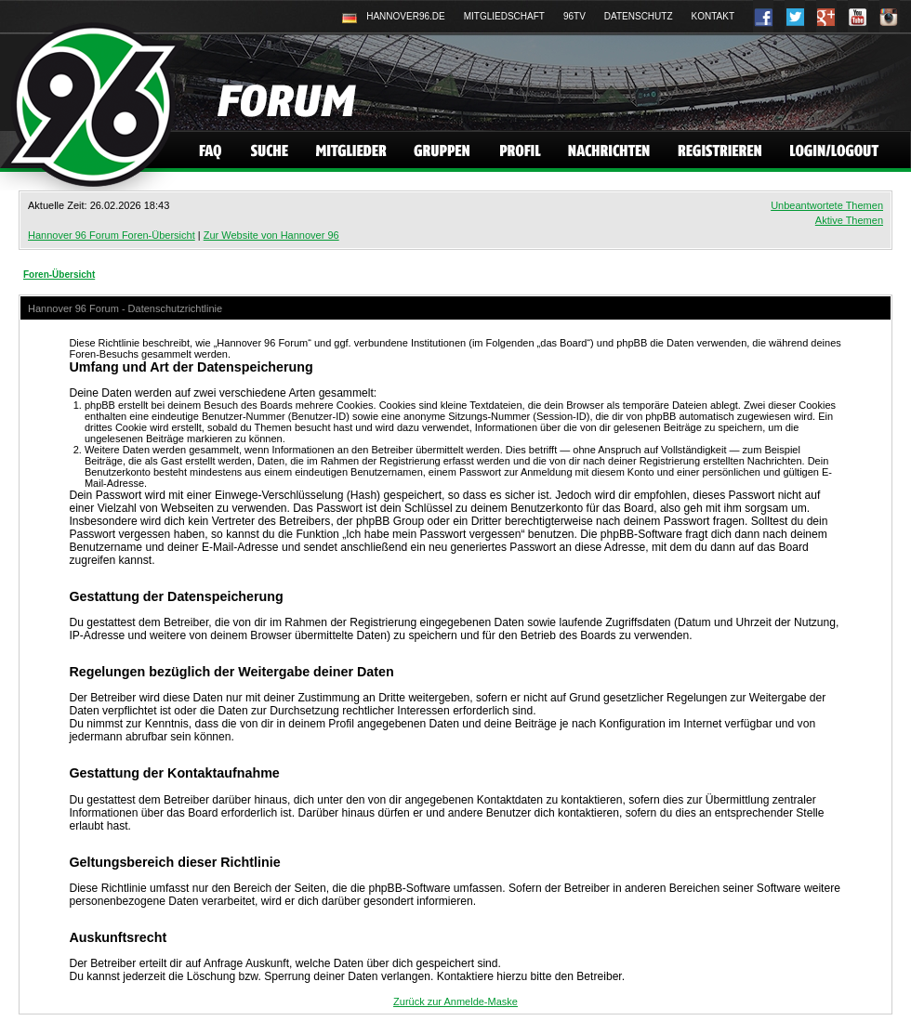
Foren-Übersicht (59, 274)
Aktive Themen (849, 220)
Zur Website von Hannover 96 (271, 235)
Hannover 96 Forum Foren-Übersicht (111, 235)
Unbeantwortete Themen (827, 205)
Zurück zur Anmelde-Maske (455, 1001)
